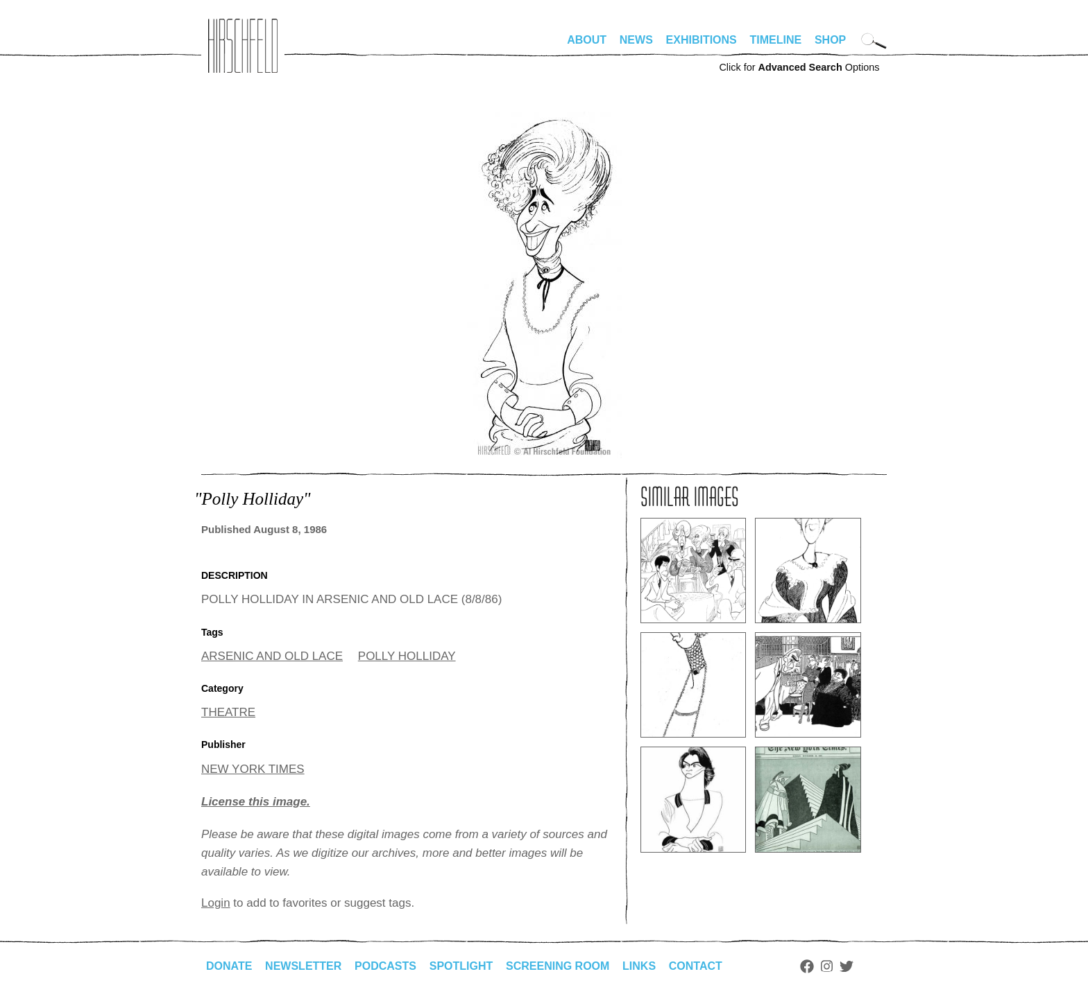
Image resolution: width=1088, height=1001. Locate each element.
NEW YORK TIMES (253, 769)
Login (215, 902)
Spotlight (461, 966)
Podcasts (385, 966)
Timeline (776, 40)
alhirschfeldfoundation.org (242, 46)
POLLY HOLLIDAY (407, 656)
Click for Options (799, 67)
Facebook (807, 966)
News (636, 40)
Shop (830, 40)
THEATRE (228, 712)
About (586, 40)
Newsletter (303, 966)
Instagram (827, 966)
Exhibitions (701, 40)
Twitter (846, 966)
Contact (695, 966)
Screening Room (557, 966)
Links (639, 966)
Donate (229, 966)
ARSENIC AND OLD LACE (272, 656)
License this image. (255, 801)
